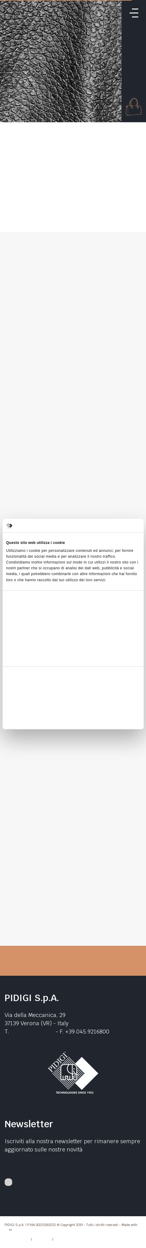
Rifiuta (73, 719)
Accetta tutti (73, 691)
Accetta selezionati (72, 705)
